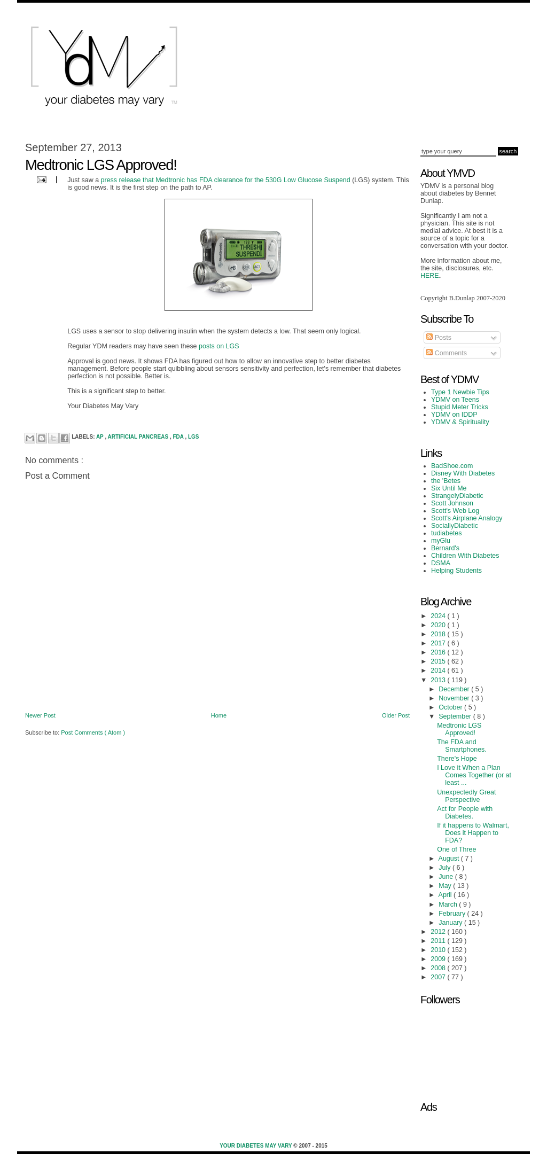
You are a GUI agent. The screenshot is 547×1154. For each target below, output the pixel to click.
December (455, 689)
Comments (446, 353)
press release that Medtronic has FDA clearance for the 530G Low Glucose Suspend (225, 180)
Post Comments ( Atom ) (93, 732)
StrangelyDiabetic (457, 496)
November (455, 698)
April (446, 895)
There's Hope (456, 758)
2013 (439, 680)
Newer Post (40, 715)
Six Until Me (449, 488)
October (451, 707)
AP (100, 437)
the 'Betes (445, 481)
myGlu (440, 540)
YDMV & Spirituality (460, 422)
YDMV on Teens (455, 399)
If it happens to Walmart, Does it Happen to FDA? (473, 833)
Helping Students (456, 570)
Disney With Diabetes (463, 473)
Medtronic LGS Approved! (459, 729)
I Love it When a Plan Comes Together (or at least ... (474, 775)
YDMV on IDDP (454, 414)
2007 (439, 977)
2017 (439, 643)
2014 (439, 670)
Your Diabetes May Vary (256, 1146)
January (451, 922)
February (453, 913)
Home (218, 715)
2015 (439, 661)
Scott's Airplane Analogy (466, 518)
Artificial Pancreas (139, 437)
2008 (439, 968)
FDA (179, 437)
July (445, 867)
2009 (439, 959)
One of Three (456, 849)
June (447, 876)
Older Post (396, 715)
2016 (439, 652)
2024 (439, 616)
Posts (438, 337)
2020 (439, 625)
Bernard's (445, 548)
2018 (439, 634)
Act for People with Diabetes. (465, 812)
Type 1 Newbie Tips (460, 392)
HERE (429, 275)
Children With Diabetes (465, 555)
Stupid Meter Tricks (459, 407)
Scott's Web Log (455, 510)
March (449, 904)
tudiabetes (446, 533)
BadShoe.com (452, 466)
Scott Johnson (452, 503)
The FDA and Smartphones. (462, 745)
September (456, 716)
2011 (439, 941)
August (450, 858)
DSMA (440, 563)
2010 (439, 950)
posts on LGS (219, 346)
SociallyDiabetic (454, 525)
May (446, 886)
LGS (193, 437)
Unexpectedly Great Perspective (466, 796)
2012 (439, 931)
